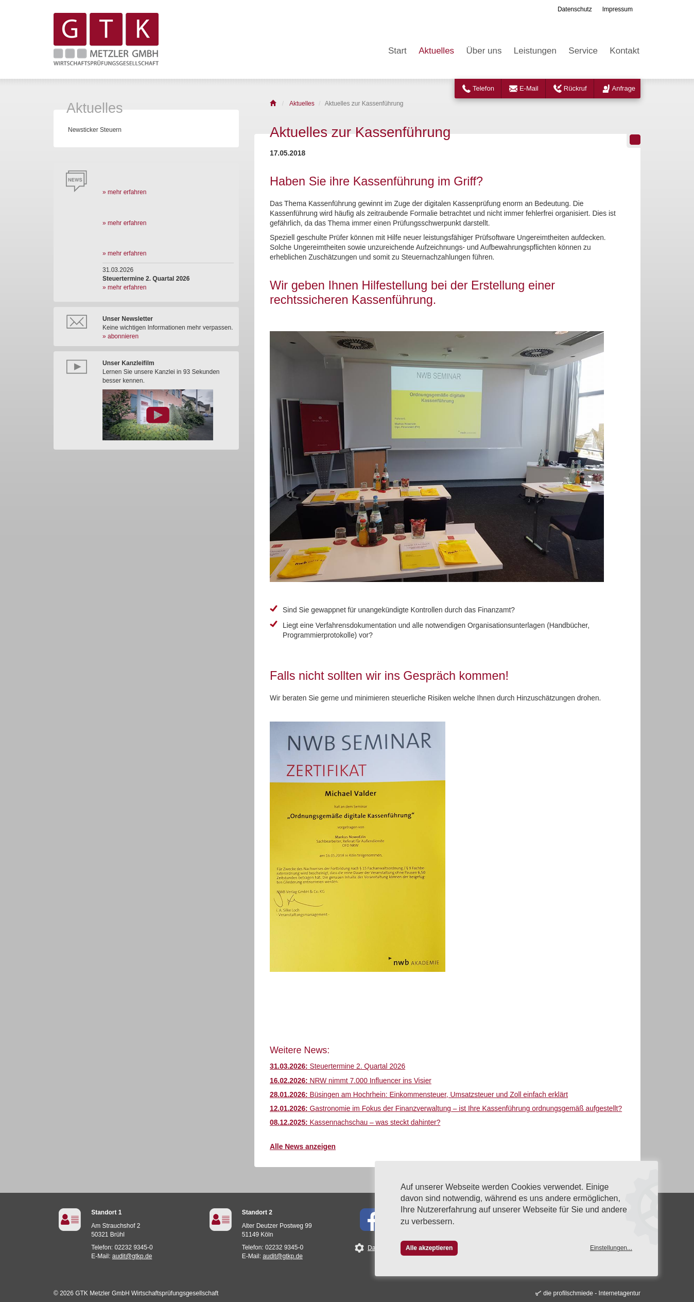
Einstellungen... (611, 1248)
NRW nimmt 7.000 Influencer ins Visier (350, 1081)
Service (583, 51)
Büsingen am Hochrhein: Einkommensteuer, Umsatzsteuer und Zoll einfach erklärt (419, 1095)
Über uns (483, 51)
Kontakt (624, 51)
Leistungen (535, 51)
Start (397, 51)
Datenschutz (575, 9)
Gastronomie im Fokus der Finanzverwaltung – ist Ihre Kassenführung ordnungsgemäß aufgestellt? (446, 1108)
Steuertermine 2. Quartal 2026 (337, 1066)
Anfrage (624, 88)
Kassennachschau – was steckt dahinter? (355, 1122)
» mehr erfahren (124, 192)
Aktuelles (436, 51)
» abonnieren (120, 336)
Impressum (617, 9)
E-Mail (529, 88)
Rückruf (575, 88)
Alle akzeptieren (429, 1248)
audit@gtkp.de (132, 1256)
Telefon (483, 88)
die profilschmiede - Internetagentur (591, 1293)
